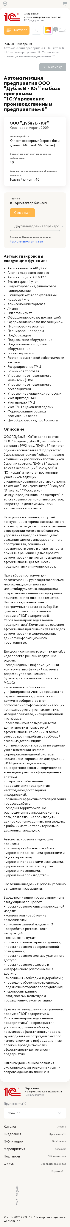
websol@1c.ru (12, 1221)
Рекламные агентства (26, 241)
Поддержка (59, 1149)
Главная (9, 44)
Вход (62, 29)
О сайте (61, 1126)
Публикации (13, 1141)
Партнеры (12, 1156)
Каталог (10, 1127)
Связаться (22, 213)
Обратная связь (57, 1156)
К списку (55, 67)
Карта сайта (58, 1171)
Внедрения (24, 44)
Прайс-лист (59, 1141)
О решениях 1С (57, 1134)
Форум (9, 1164)
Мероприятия (15, 1149)
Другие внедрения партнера (36, 226)
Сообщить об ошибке (53, 1164)
